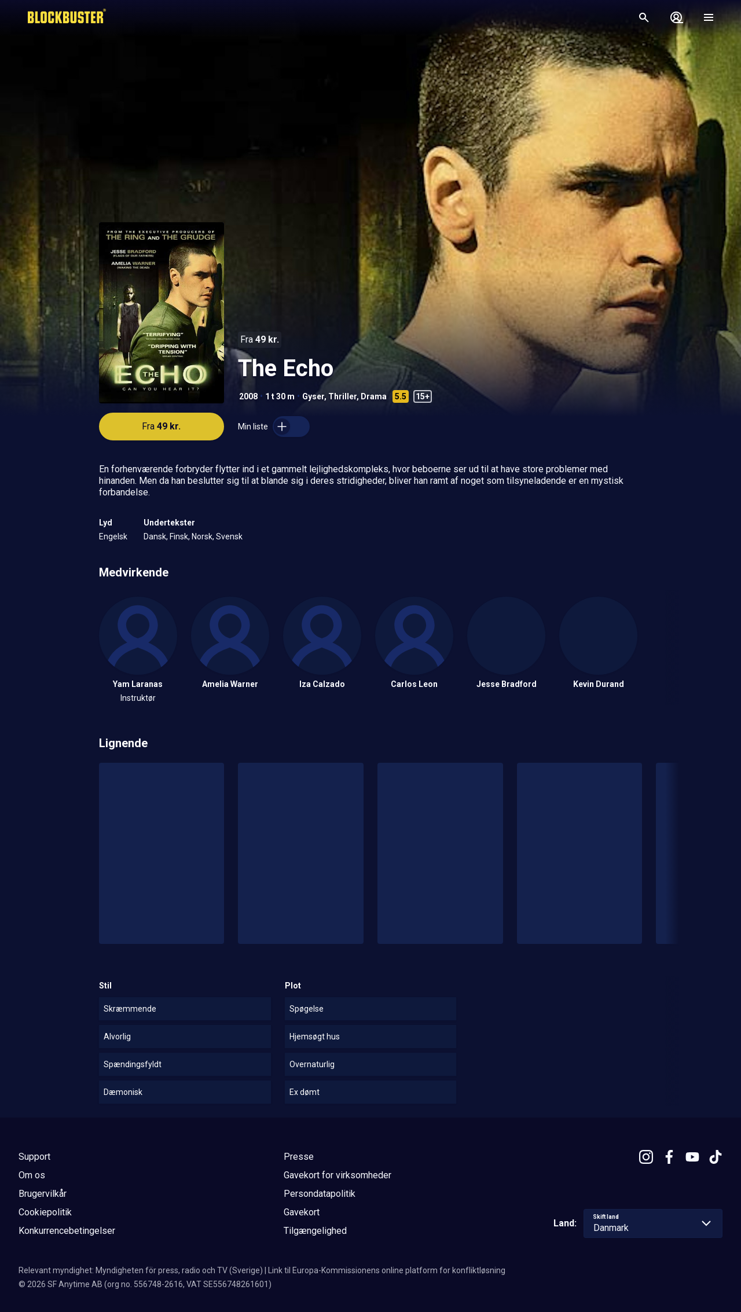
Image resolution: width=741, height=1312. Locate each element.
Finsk (179, 536)
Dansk (155, 536)
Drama (374, 396)
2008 (248, 396)
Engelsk (113, 536)
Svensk (229, 536)
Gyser (313, 396)
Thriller (342, 396)
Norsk (202, 536)
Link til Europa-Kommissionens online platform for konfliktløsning (386, 1270)
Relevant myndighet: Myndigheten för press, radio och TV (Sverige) (141, 1270)
